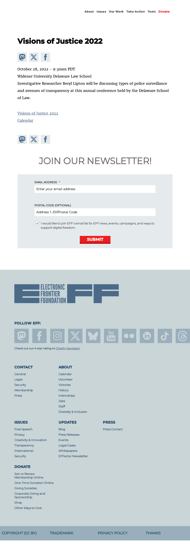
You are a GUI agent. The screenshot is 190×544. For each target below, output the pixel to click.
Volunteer (65, 379)
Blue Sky (93, 336)
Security (20, 385)
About (89, 11)
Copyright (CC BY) (19, 533)
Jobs (61, 401)
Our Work (116, 11)
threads (183, 336)
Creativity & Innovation (30, 440)
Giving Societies (25, 488)
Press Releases (68, 434)
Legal (18, 379)
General (20, 374)
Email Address (46, 182)
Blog (61, 429)
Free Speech (23, 429)
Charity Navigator (68, 348)
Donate (164, 11)
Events (63, 440)
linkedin (147, 336)
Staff (61, 406)
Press (18, 395)
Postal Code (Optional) (53, 205)
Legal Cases (67, 445)
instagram (57, 336)
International (23, 451)
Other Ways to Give (28, 508)
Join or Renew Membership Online (28, 475)
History (63, 390)
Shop (18, 502)
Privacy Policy (112, 533)
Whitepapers (67, 451)
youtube (111, 336)
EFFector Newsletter (73, 456)
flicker (129, 336)
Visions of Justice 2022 (37, 113)
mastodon (21, 336)
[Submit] (95, 240)
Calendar (25, 120)
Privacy (19, 434)
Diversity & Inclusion (72, 411)
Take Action (135, 11)
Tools (152, 11)
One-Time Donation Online (34, 483)
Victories (64, 385)
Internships (66, 395)
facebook (39, 336)
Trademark (61, 533)
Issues (101, 11)
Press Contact (113, 429)
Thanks (153, 533)
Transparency (24, 445)
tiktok (165, 336)
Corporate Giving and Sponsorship (29, 495)
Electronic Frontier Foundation (38, 15)
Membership (23, 390)
